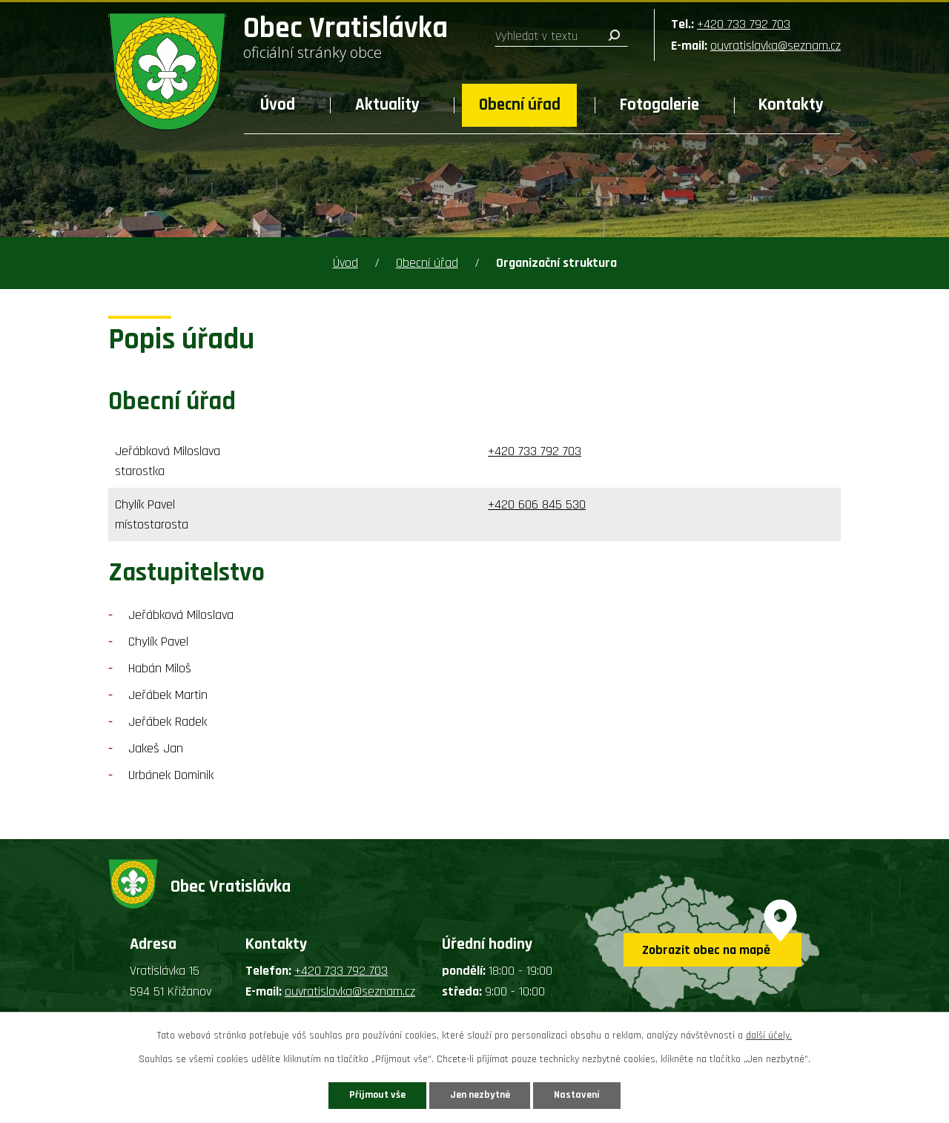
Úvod (277, 105)
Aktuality (387, 105)
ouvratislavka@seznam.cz (775, 45)
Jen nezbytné (480, 1095)
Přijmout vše (377, 1095)
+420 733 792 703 (743, 24)
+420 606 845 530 (537, 504)
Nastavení (578, 1095)
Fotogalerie (659, 105)
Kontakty (791, 105)
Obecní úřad (520, 105)
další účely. (769, 1035)
